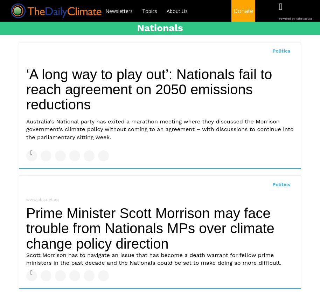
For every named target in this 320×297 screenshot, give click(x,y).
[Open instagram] (309, 11)
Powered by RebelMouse (295, 18)
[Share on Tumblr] (74, 155)
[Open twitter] (295, 11)
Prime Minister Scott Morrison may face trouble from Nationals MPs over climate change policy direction (150, 228)
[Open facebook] (280, 11)
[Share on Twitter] (46, 155)
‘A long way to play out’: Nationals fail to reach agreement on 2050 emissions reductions (149, 89)
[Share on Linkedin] (60, 155)
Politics (281, 51)
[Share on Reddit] (103, 155)
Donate (243, 11)
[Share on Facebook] (31, 155)
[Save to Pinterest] (89, 155)
